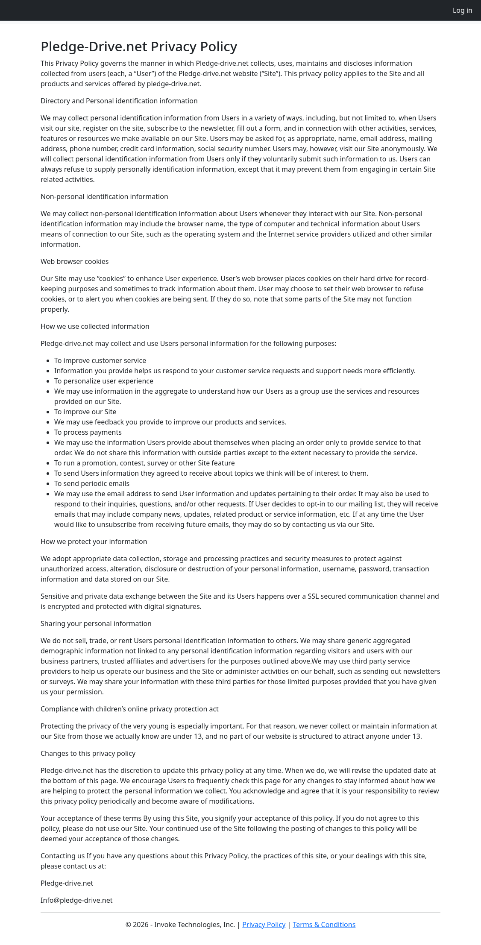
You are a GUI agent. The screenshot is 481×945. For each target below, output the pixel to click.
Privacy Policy (263, 924)
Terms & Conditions (324, 924)
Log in (462, 10)
